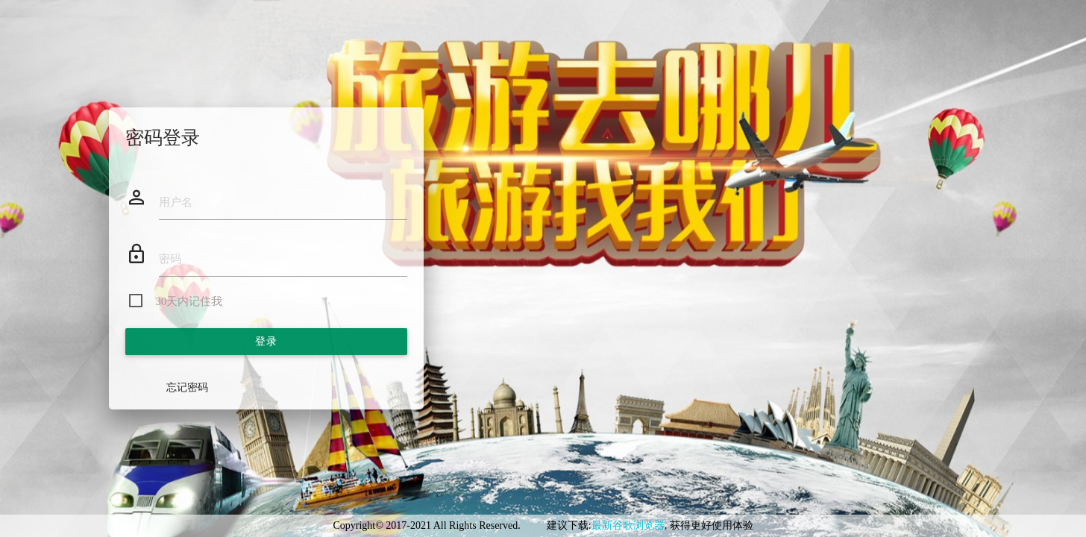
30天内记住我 (188, 301)
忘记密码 (187, 387)
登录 (266, 341)
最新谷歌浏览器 (628, 525)
